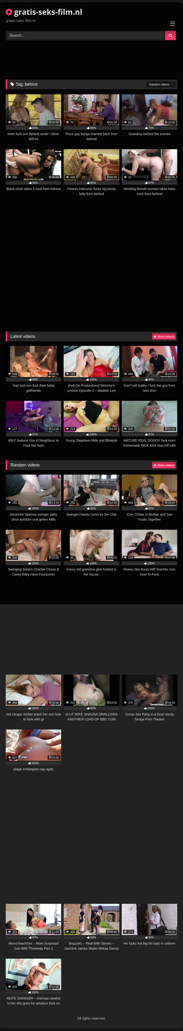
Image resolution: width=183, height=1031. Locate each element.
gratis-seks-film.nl (44, 12)
